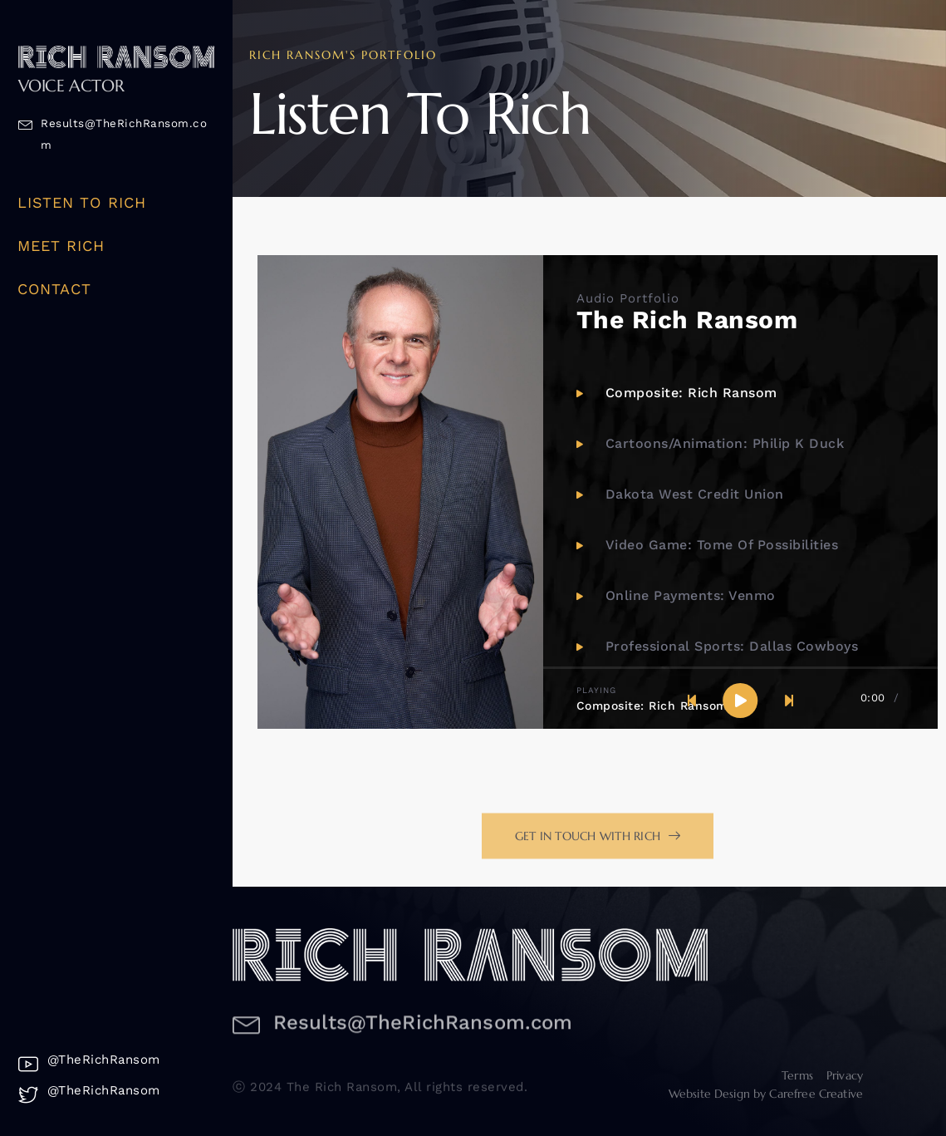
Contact (54, 289)
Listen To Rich (81, 202)
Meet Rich (61, 245)
